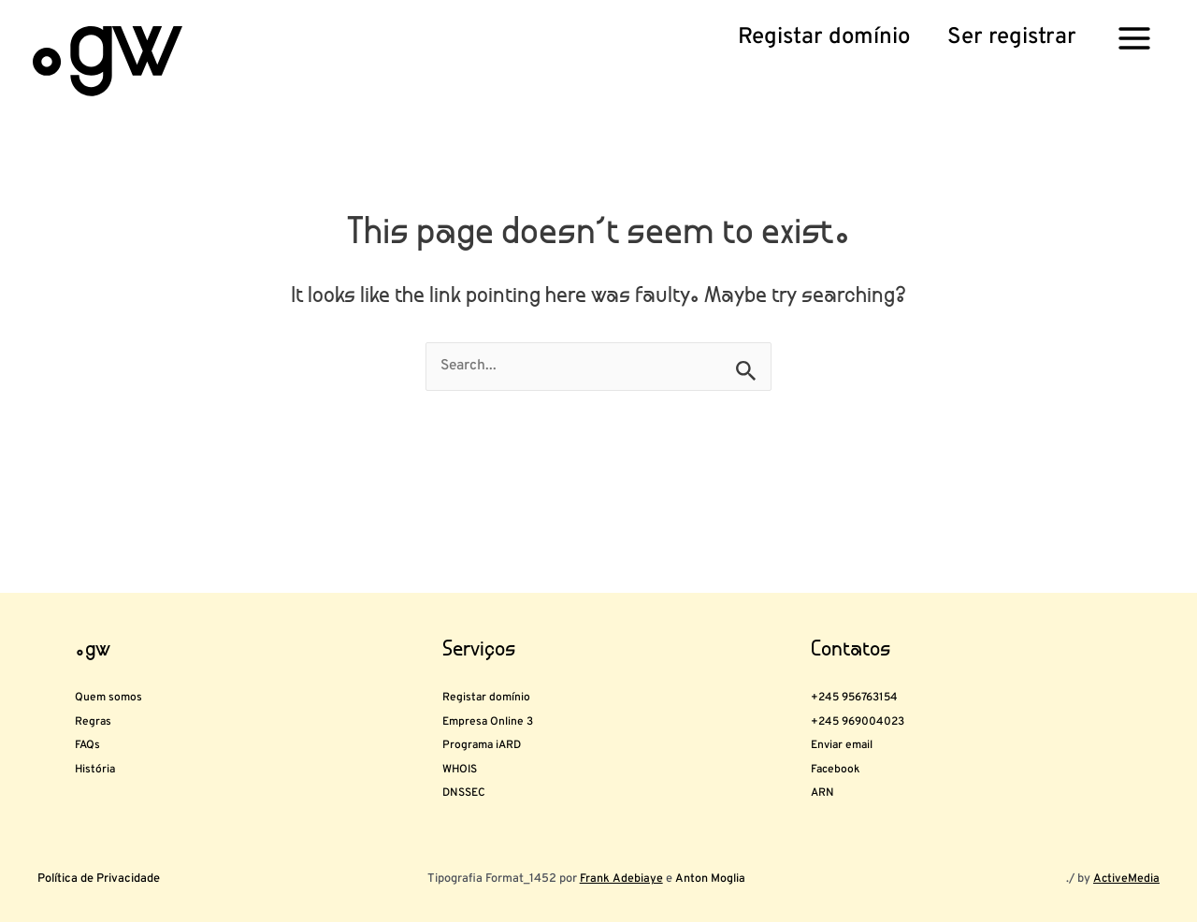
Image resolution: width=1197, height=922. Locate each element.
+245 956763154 (888, 629)
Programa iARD (509, 707)
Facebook (853, 746)
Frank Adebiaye (621, 879)
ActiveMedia (1126, 879)
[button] (823, 38)
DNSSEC (479, 784)
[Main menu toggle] (1134, 37)
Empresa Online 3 (520, 668)
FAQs (96, 707)
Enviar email (865, 707)
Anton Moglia (708, 879)
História (109, 746)
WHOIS (473, 746)
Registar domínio (516, 629)
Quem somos (132, 629)
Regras (105, 668)
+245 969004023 (892, 668)
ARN (831, 784)
